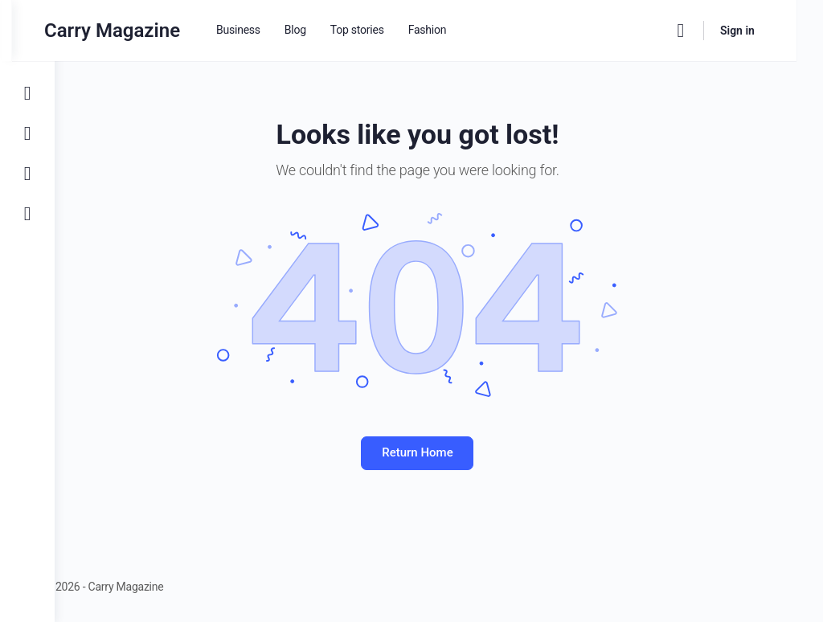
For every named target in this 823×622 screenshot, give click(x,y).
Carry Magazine (155, 30)
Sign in (764, 30)
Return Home (438, 452)
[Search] (707, 30)
